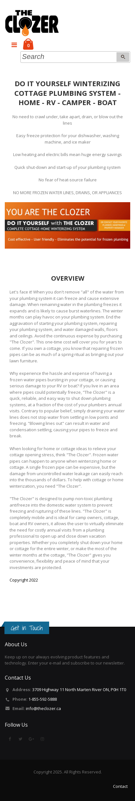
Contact (120, 786)
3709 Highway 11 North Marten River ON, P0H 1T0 (79, 689)
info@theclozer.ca (43, 708)
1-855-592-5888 (42, 699)
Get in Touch (27, 628)
